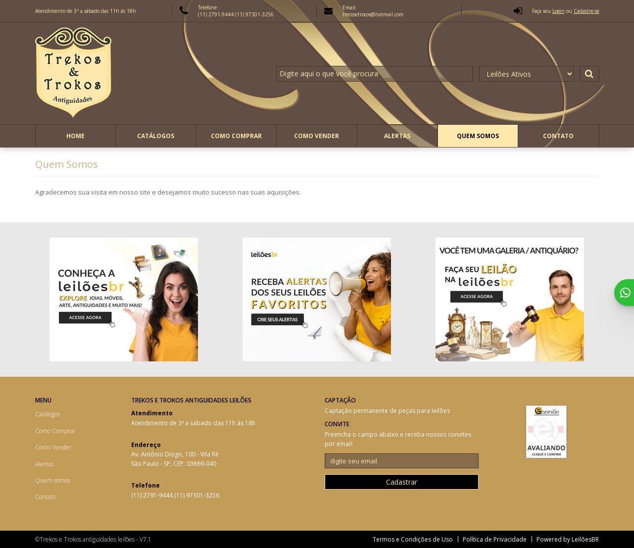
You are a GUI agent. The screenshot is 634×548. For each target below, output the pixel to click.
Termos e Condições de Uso (413, 539)
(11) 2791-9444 (216, 14)
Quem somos (478, 136)
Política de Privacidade (495, 539)
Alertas (397, 136)
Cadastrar (401, 482)
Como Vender (316, 136)
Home (75, 136)
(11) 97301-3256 (254, 14)
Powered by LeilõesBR (567, 539)
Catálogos (155, 136)
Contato (558, 136)
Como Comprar (236, 136)
